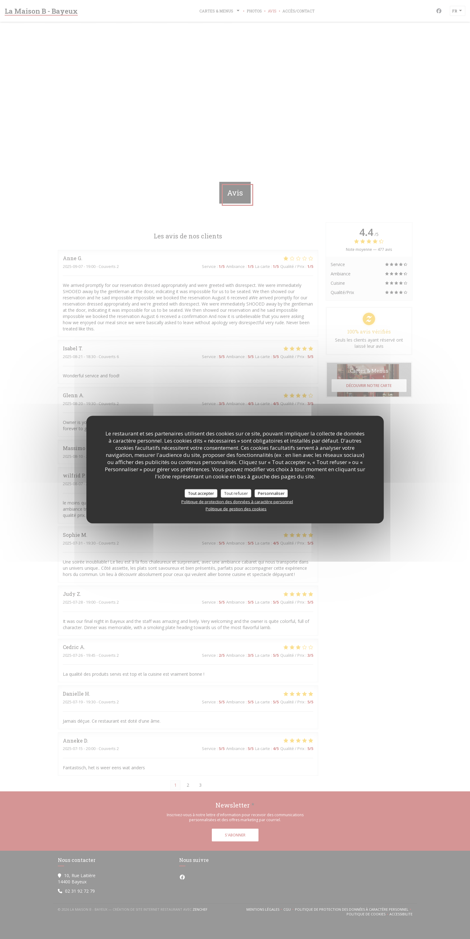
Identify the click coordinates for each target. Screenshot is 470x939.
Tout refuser (236, 493)
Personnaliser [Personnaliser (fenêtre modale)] (271, 493)
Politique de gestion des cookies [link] (236, 509)
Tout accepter (201, 493)
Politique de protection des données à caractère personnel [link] (237, 501)
